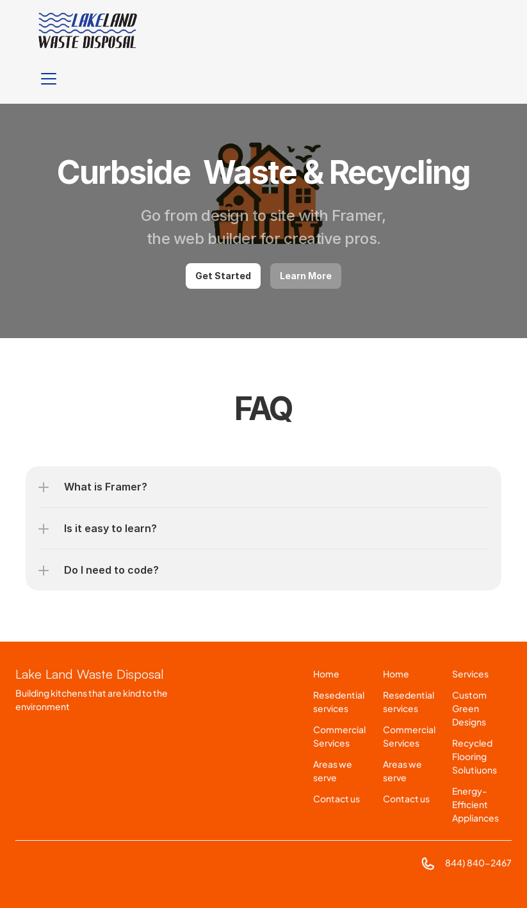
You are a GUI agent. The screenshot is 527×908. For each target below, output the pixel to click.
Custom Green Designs (470, 708)
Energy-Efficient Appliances (475, 804)
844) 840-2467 (478, 862)
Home (326, 673)
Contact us (336, 798)
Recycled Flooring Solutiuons (474, 756)
